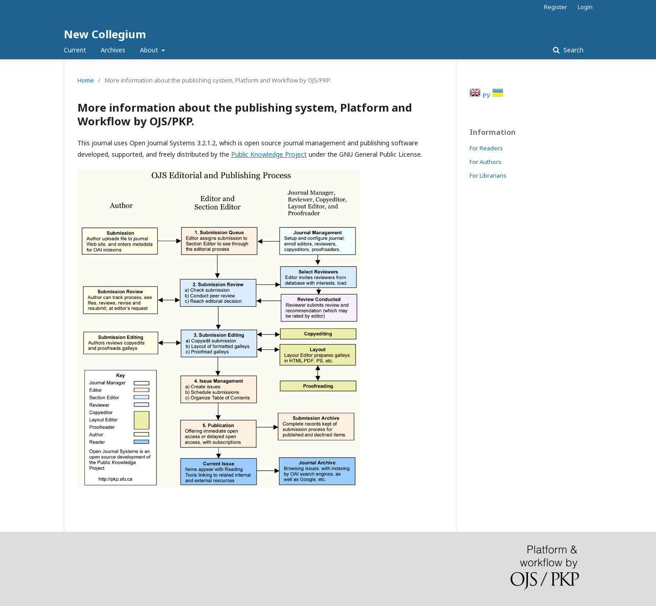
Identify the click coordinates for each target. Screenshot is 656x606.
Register (555, 7)
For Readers (486, 148)
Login (585, 7)
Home (85, 80)
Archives (113, 50)
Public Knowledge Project (269, 154)
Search (573, 50)
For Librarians (488, 175)
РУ (487, 95)
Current (75, 50)
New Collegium (105, 33)
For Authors (485, 162)
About (150, 50)
